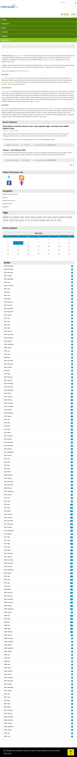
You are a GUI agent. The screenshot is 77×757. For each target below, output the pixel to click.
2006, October (8, 723)
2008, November (8, 641)
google (49, 217)
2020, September (9, 344)
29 (71, 635)
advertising (42, 220)
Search (75, 3)
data (52, 220)
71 (71, 449)
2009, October (8, 605)
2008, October (8, 645)
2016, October (8, 367)
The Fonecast (14, 145)
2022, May (7, 292)
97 (71, 475)
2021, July (7, 318)
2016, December (8, 360)
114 (71, 583)
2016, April (7, 374)
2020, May (7, 357)
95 (71, 478)
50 (71, 422)
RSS (73, 165)
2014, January (8, 439)
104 (71, 589)
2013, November (8, 445)
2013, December (8, 442)
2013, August (7, 455)
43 (71, 419)
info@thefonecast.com (23, 71)
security (12, 220)
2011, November (8, 524)
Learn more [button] (7, 753)
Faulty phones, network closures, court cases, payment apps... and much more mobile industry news (36, 127)
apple (22, 217)
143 (71, 596)
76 (71, 452)
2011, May (7, 543)
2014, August (7, 416)
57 (71, 455)
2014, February (8, 436)
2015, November (8, 387)
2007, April (7, 703)
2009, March (7, 628)
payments (39, 217)
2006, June (7, 736)
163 (71, 628)
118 (71, 560)
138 (71, 553)
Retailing (5, 197)
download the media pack (49, 59)
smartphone (61, 217)
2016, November (8, 364)
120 (71, 540)
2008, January (8, 674)
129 (71, 517)
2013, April (7, 468)
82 (71, 547)
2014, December (8, 403)
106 (71, 520)
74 (71, 468)
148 (71, 609)
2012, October (8, 488)
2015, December (8, 383)
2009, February (8, 632)
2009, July (7, 615)
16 (71, 393)
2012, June (7, 501)
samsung (54, 217)
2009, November (8, 602)
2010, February (8, 592)
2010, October (8, 566)
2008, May (7, 661)
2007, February (8, 710)
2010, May (7, 583)
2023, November (8, 272)
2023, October (8, 276)
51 (71, 426)
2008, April (7, 664)
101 (71, 550)
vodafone (5, 220)
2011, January (8, 556)
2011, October (8, 527)
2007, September (9, 687)
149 (71, 605)
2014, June (7, 422)
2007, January (8, 713)
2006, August (7, 730)
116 (71, 556)
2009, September (9, 609)
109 (71, 524)
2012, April (7, 507)
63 (71, 432)
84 (71, 439)
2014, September (9, 413)
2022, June (7, 289)
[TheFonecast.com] (9, 6)
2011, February (8, 553)
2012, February (8, 514)
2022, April (7, 295)
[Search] (67, 2)
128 (71, 579)
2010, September (9, 569)
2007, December (8, 677)
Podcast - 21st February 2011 (14, 150)
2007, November (8, 681)
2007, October (8, 684)
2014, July (7, 419)
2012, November (8, 485)
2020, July (7, 351)
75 (71, 458)
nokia (44, 217)
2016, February (8, 377)
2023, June (7, 282)
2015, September (9, 390)
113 (71, 514)
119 (71, 530)
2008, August (7, 651)
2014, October (8, 409)
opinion (6, 217)
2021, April (7, 328)
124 (71, 537)
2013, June (7, 462)
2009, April (7, 625)
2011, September (9, 530)
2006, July (7, 733)
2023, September (9, 279)
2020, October (8, 341)
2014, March (7, 432)
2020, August (7, 347)
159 (71, 615)
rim (55, 220)
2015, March (7, 393)
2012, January (8, 517)
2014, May (7, 426)
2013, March (7, 471)
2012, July (7, 498)
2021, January (8, 331)
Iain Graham (5, 78)
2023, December (8, 269)
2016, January (8, 380)
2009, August (7, 612)
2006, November (8, 720)
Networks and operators (9, 200)
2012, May (7, 504)
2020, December (8, 334)
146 (71, 602)
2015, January (8, 400)
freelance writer (53, 108)
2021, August (7, 315)
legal (16, 220)
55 (71, 429)
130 (71, 527)
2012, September (9, 491)
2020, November (8, 338)
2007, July (7, 694)
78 (71, 436)
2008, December (8, 638)
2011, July (7, 537)
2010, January (8, 596)
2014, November (8, 406)
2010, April (7, 586)
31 (71, 416)
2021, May (7, 325)
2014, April (7, 429)
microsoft (21, 220)
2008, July (7, 654)
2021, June (7, 321)
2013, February (8, 475)
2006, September (9, 726)
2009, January (8, 635)
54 (71, 409)
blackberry (69, 217)
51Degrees (37, 101)
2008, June (7, 658)
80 (71, 501)
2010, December (8, 560)
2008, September (9, 648)
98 (71, 488)
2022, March (7, 298)
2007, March (7, 707)
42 (71, 413)
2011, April (7, 547)
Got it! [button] (71, 752)
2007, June (7, 697)
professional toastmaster (8, 82)
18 (71, 396)
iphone (36, 220)
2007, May (7, 700)
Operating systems (8, 203)
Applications (6, 206)
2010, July (7, 576)
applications (16, 217)
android (33, 217)
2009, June (7, 618)
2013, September (9, 452)
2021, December (8, 308)
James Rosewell (6, 91)
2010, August (7, 573)
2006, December (8, 717)
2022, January (8, 305)
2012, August (7, 494)
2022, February (8, 302)
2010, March (7, 589)
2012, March (7, 511)
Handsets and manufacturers (10, 194)
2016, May (7, 370)
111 (71, 573)
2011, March (7, 550)
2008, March (7, 668)
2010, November (8, 563)
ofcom (59, 220)
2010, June (7, 579)
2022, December (8, 285)
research (27, 217)
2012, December (8, 481)
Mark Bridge (5, 108)
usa (32, 220)
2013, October (8, 449)
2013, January (8, 478)
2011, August (7, 534)
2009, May (7, 622)
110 (71, 511)
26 (71, 400)
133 (71, 504)
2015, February (8, 396)
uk (11, 217)
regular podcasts (19, 55)
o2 (26, 220)
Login (73, 14)
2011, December (8, 520)
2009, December (8, 599)
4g (28, 220)
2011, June (7, 540)
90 (71, 534)
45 (71, 406)
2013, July (7, 458)
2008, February (8, 671)
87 (71, 485)
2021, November (8, 311)
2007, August (7, 690)
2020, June (7, 354)
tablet (47, 220)
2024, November (8, 266)
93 (71, 612)
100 (71, 507)
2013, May (7, 465)
